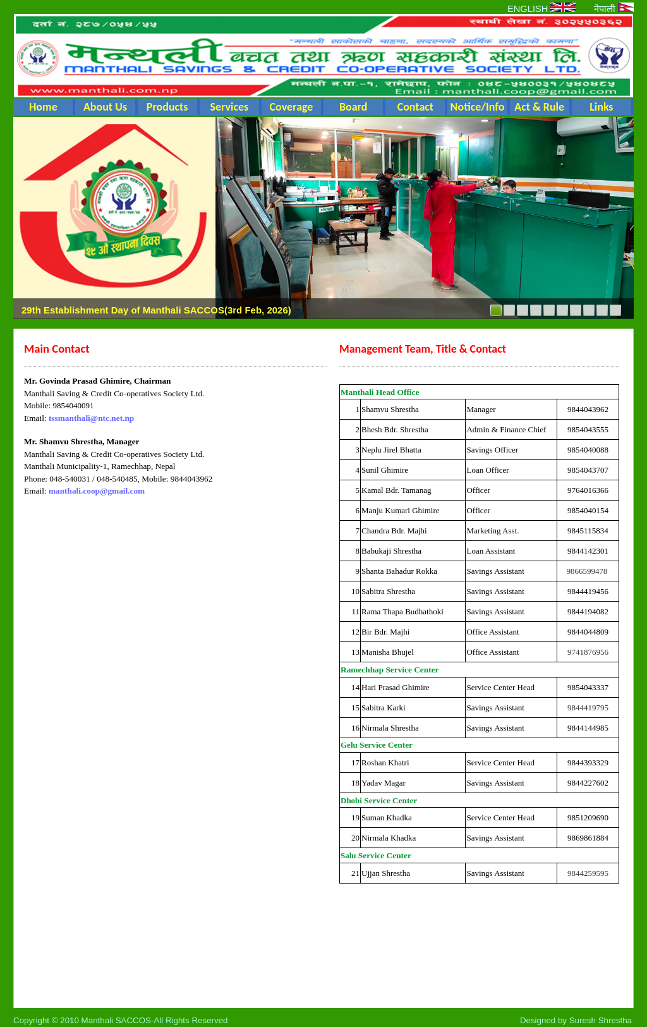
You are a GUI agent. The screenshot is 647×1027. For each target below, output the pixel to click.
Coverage (291, 107)
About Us (105, 107)
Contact (415, 107)
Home (43, 107)
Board (353, 107)
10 (615, 310)
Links (601, 107)
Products (167, 107)
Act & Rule (539, 107)
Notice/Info (477, 107)
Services (229, 107)
